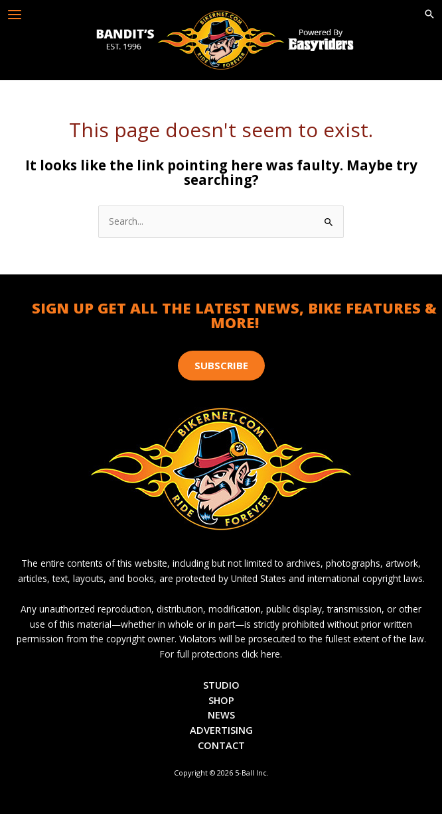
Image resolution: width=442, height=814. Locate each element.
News (221, 714)
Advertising (221, 729)
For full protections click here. (221, 654)
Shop (221, 700)
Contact (221, 745)
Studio (221, 684)
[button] (429, 15)
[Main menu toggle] (15, 15)
